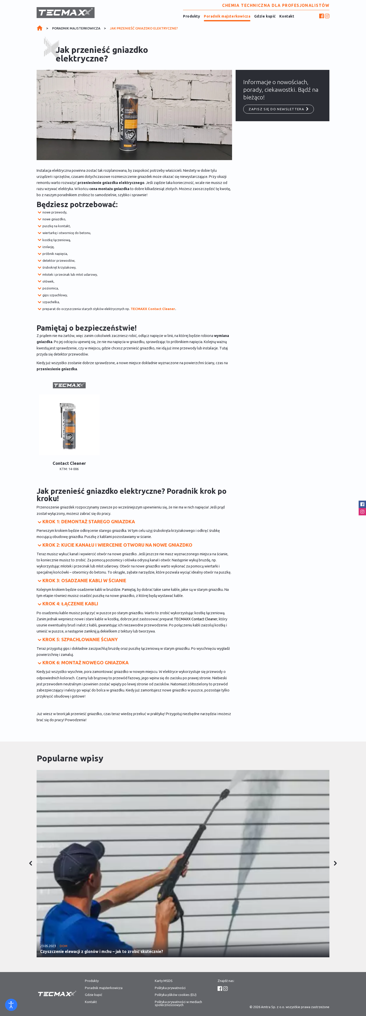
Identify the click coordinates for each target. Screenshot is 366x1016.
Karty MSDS (164, 980)
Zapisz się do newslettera (279, 109)
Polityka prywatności (170, 988)
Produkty (191, 16)
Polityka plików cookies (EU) (175, 994)
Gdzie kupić (265, 16)
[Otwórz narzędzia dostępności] (11, 1005)
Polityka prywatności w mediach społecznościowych (178, 1003)
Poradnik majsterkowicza (227, 16)
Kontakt (286, 16)
